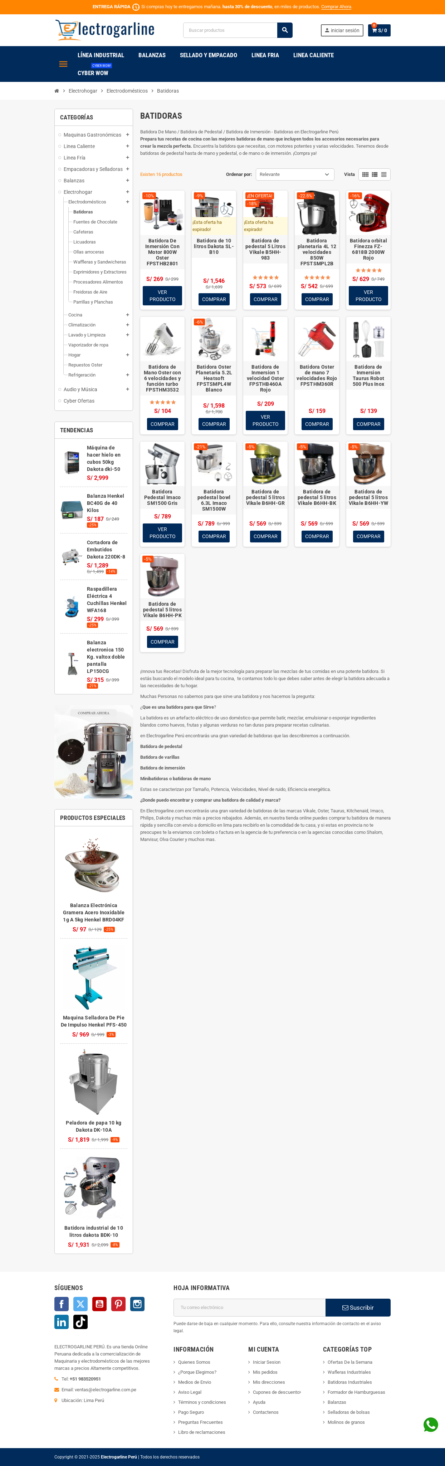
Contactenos (266, 1412)
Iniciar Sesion (266, 1362)
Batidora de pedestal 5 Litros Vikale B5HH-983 (265, 249)
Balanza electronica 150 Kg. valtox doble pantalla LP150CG (106, 657)
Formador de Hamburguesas (356, 1392)
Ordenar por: (239, 174)
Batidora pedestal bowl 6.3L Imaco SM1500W (214, 500)
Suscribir (358, 1307)
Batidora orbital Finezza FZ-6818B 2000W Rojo (368, 249)
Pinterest (118, 1304)
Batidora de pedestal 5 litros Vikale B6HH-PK (162, 610)
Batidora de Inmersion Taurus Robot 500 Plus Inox (369, 375)
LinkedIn (61, 1322)
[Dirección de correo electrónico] (249, 1308)
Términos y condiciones (202, 1402)
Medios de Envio (194, 1382)
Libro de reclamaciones (201, 1432)
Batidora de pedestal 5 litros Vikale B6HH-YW (368, 497)
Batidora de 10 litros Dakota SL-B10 (214, 246)
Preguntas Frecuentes (200, 1422)
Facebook (61, 1304)
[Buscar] (238, 30)
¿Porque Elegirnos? (197, 1372)
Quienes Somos (194, 1362)
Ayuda (259, 1402)
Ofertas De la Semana (350, 1362)
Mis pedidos (265, 1372)
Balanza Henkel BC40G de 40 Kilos (105, 503)
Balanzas (337, 1402)
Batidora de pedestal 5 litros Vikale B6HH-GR (265, 497)
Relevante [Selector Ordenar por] (270, 174)
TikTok (80, 1322)
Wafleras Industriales (349, 1372)
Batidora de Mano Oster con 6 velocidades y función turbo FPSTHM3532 (162, 378)
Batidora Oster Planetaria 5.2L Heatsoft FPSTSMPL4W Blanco (214, 378)
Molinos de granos (346, 1422)
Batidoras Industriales (350, 1382)
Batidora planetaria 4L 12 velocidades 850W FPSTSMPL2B (317, 252)
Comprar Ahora (336, 6)
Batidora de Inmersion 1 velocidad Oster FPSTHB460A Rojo (265, 378)
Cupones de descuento (276, 1392)
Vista (349, 174)
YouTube (99, 1304)
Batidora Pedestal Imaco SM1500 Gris (162, 497)
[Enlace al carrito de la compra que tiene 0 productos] (379, 30)
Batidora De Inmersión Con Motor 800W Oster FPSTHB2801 (162, 252)
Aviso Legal (189, 1392)
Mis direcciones (269, 1382)
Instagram (137, 1304)
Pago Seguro (191, 1412)
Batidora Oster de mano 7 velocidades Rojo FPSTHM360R (317, 375)
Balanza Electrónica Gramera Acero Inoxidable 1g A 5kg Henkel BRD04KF (94, 912)
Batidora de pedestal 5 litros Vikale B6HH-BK (317, 497)
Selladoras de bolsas (349, 1412)
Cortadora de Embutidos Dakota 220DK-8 (106, 550)
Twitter (80, 1304)
